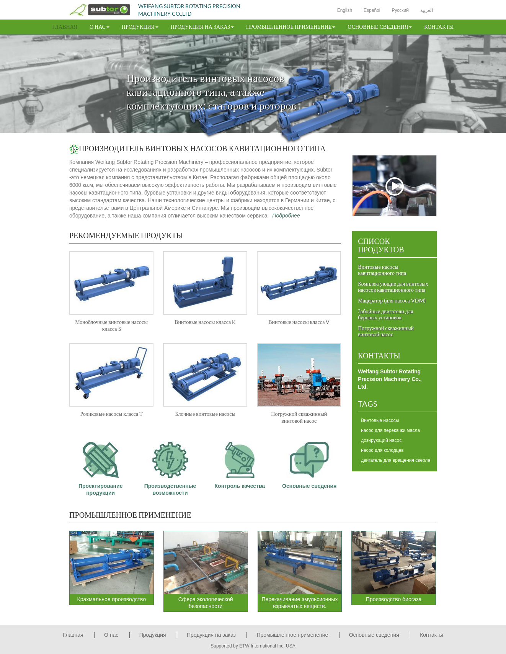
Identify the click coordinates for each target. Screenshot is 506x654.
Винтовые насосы (380, 420)
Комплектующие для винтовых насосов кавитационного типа (393, 286)
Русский (400, 10)
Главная (65, 26)
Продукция (152, 635)
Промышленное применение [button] (290, 26)
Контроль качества (240, 462)
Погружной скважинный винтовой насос (299, 417)
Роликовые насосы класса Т (111, 413)
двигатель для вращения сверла (395, 460)
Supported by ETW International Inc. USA (253, 646)
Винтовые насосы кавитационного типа (382, 269)
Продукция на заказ (211, 635)
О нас (111, 635)
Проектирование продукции (100, 465)
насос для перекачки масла (390, 430)
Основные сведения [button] (380, 26)
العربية (426, 10)
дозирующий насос (381, 440)
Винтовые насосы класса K (205, 322)
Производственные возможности (170, 465)
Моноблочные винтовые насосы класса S (111, 325)
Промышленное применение (130, 514)
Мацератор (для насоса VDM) (392, 300)
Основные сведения (309, 462)
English (344, 10)
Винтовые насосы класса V (299, 322)
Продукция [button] (140, 26)
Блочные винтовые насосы (205, 413)
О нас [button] (99, 26)
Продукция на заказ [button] (202, 26)
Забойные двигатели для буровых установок (385, 314)
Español (372, 10)
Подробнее (286, 216)
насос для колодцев (382, 450)
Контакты (439, 26)
